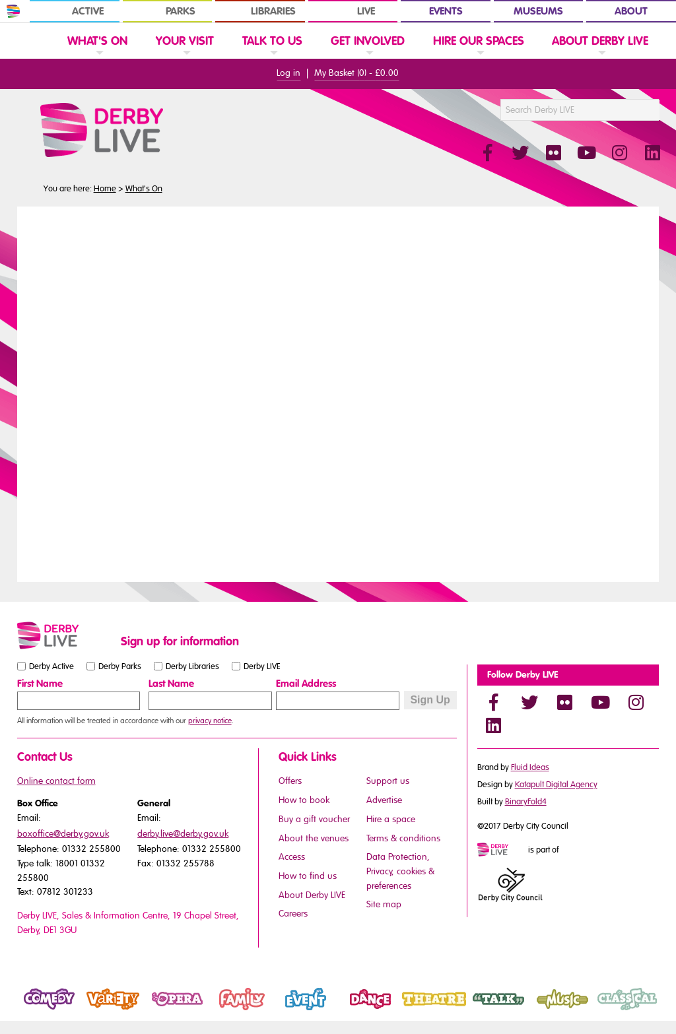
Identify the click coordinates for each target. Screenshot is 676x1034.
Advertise (384, 800)
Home (105, 188)
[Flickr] (565, 702)
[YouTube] (600, 702)
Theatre (418, 1010)
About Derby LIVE (312, 895)
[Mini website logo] (501, 850)
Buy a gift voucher (314, 819)
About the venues (314, 838)
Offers (290, 781)
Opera (159, 1010)
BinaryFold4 (526, 801)
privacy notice (210, 720)
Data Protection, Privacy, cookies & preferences (400, 871)
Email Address (306, 683)
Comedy (35, 1010)
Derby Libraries (192, 666)
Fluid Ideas (530, 767)
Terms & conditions (403, 838)
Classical (613, 1010)
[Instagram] (636, 702)
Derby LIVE (262, 666)
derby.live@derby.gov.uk (182, 833)
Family (223, 1010)
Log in (288, 73)
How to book (304, 800)
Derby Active (51, 666)
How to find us (308, 876)
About (631, 11)
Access (292, 856)
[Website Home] (33, 40)
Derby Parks (119, 666)
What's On (143, 188)
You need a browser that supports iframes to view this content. (338, 393)
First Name (40, 683)
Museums (538, 11)
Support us (387, 781)
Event (285, 1010)
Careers (293, 913)
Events (446, 11)
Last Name (171, 683)
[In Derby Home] (13, 11)
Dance (352, 1010)
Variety (96, 1010)
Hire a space (390, 819)
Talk (474, 1010)
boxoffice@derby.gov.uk (63, 833)
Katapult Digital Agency (556, 784)
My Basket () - (356, 73)
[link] (97, 57)
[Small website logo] (65, 635)
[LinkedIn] (493, 725)
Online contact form (56, 781)
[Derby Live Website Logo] (137, 130)
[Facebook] (493, 702)
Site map (383, 904)
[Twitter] (529, 702)
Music (544, 1010)
